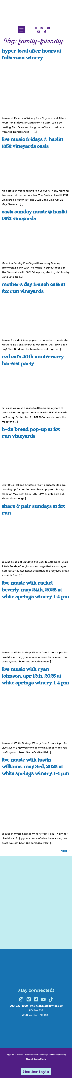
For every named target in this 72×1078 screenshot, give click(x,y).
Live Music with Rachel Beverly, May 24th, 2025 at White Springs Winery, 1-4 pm (35, 590)
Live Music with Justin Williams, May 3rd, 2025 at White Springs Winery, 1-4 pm (35, 767)
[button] (21, 29)
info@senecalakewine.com (46, 1005)
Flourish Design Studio (36, 1058)
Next (65, 850)
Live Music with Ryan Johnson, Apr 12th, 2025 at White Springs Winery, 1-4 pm (35, 677)
